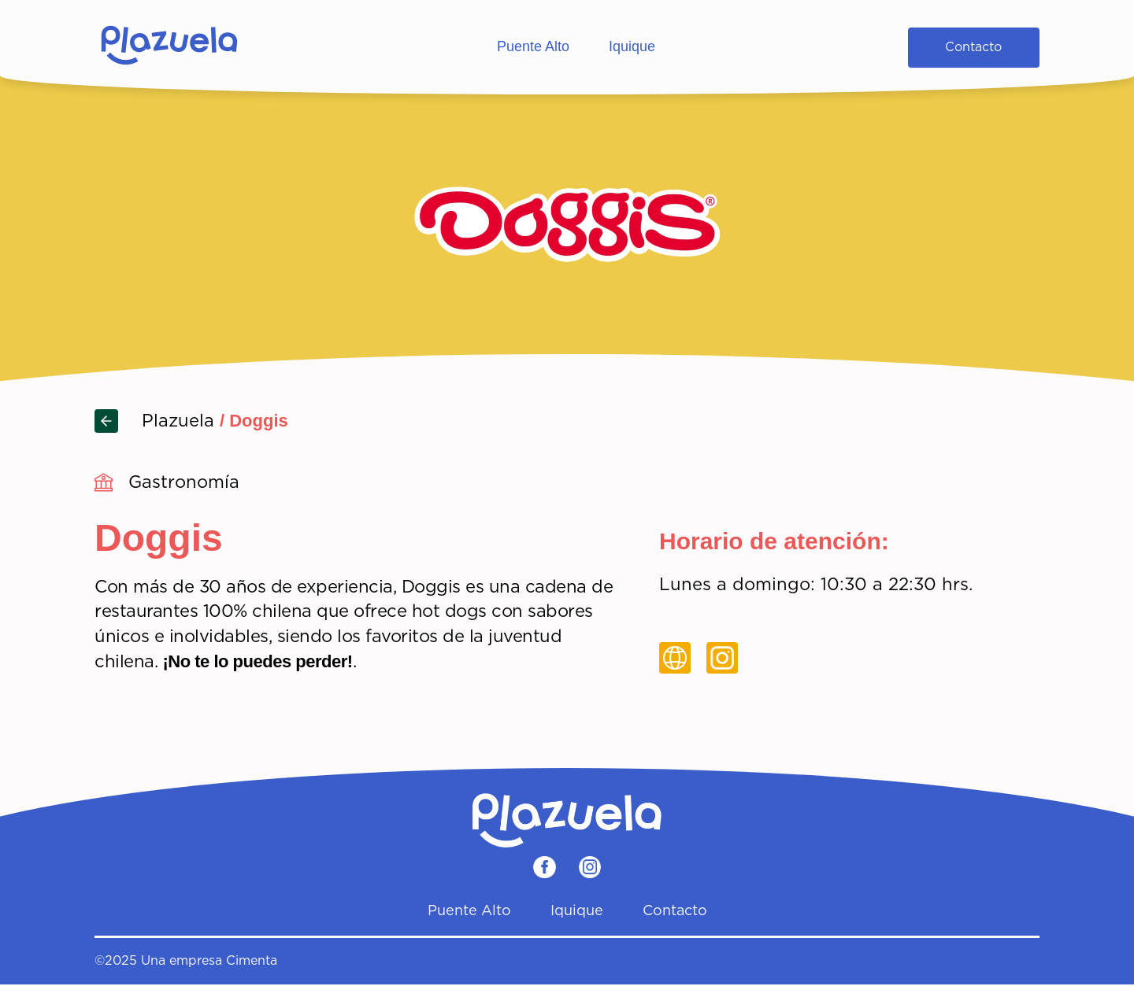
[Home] (169, 47)
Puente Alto (533, 46)
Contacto (973, 47)
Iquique (632, 46)
